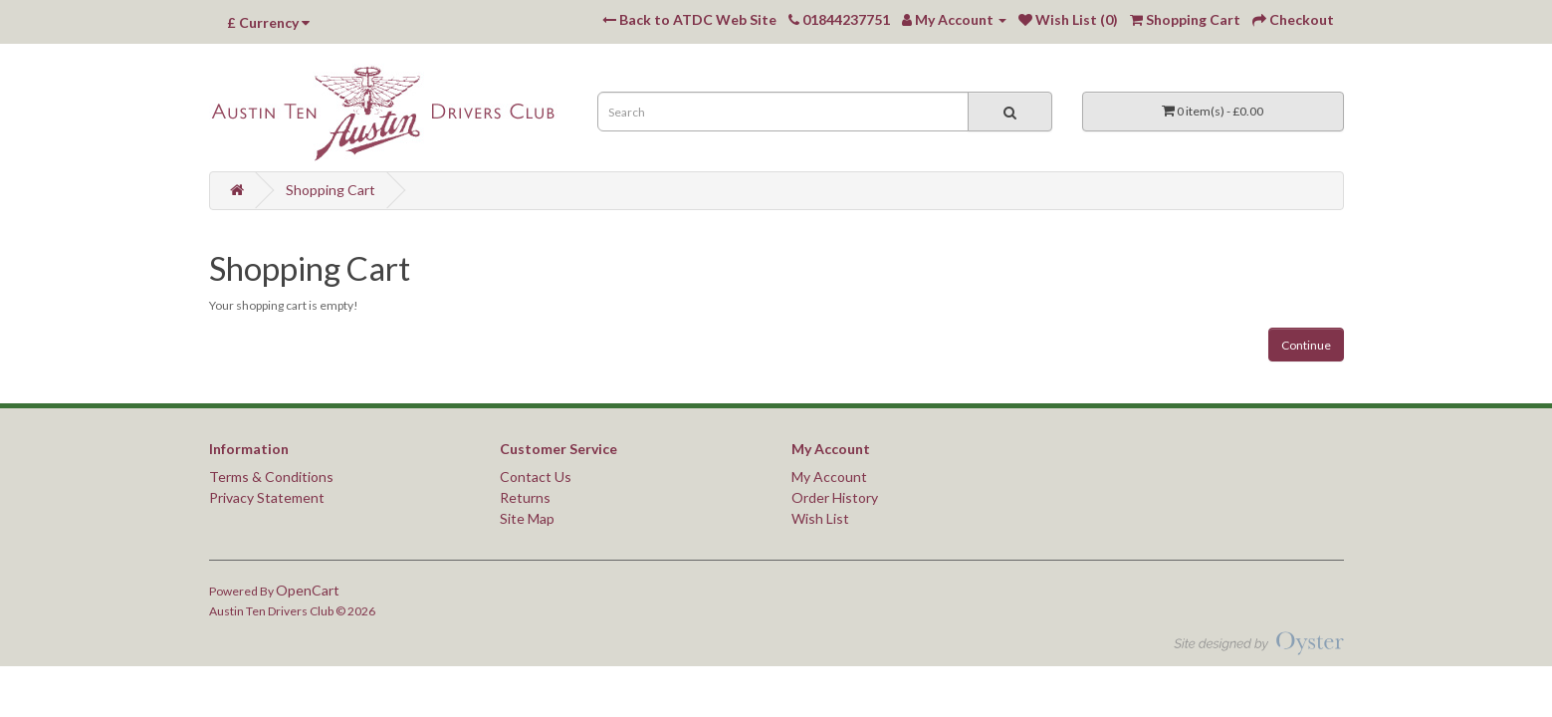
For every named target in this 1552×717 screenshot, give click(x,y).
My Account (829, 476)
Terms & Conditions (271, 476)
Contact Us (535, 476)
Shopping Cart (330, 189)
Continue (1306, 345)
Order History (834, 497)
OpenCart (307, 590)
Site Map (527, 518)
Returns (525, 497)
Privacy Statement (267, 497)
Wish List (820, 518)
